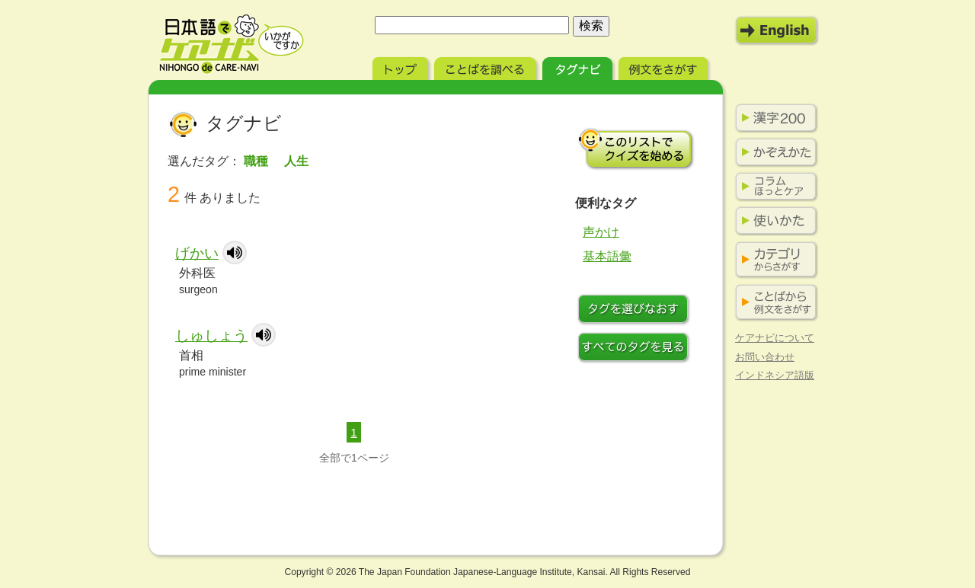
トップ (402, 66)
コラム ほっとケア (773, 186)
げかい (197, 253)
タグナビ (579, 66)
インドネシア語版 (774, 375)
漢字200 (773, 118)
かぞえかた (773, 152)
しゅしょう (211, 336)
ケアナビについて (774, 338)
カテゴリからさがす (773, 260)
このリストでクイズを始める (636, 148)
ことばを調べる (487, 66)
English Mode (777, 30)
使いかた (773, 221)
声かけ (601, 231)
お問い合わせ (764, 357)
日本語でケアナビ (231, 44)
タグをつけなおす (636, 311)
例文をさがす (664, 66)
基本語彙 (607, 256)
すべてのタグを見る (636, 349)
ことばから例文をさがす (773, 303)
